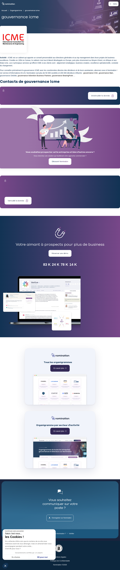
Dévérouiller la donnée (102, 95)
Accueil (5, 11)
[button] (5, 566)
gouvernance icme (31, 11)
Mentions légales (60, 557)
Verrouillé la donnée (18, 200)
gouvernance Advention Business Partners (34, 76)
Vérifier (70, 533)
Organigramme (15, 11)
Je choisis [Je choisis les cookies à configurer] (16, 557)
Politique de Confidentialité (60, 561)
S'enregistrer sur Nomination (60, 518)
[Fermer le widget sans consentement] (14, 531)
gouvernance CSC (90, 73)
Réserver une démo (60, 253)
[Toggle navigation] (113, 4)
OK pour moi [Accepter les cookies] (42, 557)
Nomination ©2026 (60, 565)
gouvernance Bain (106, 73)
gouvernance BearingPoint (62, 76)
